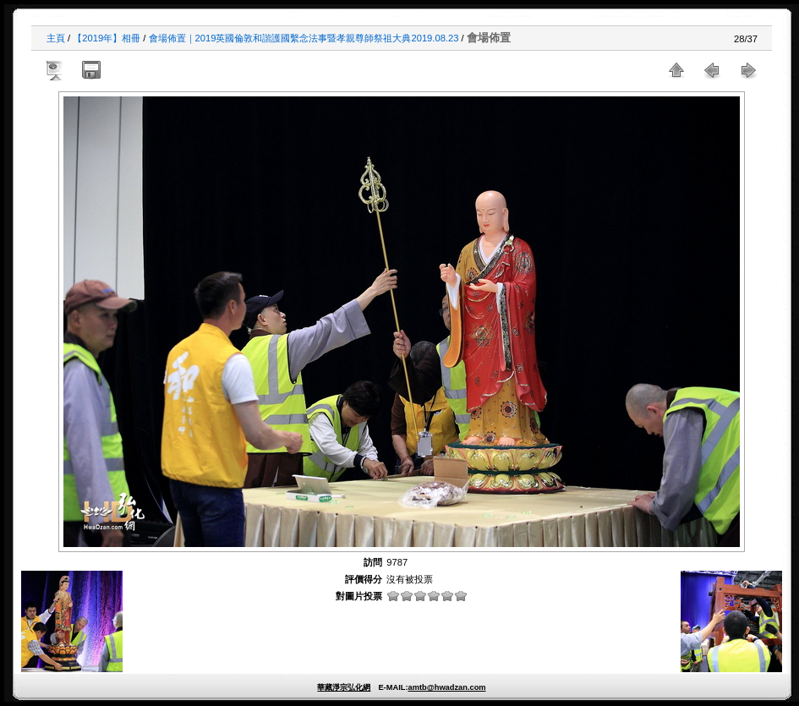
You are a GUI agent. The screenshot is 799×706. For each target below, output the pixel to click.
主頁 (56, 38)
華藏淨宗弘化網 (343, 687)
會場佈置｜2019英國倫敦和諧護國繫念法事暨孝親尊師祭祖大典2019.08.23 (304, 38)
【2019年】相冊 (106, 38)
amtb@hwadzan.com (446, 687)
